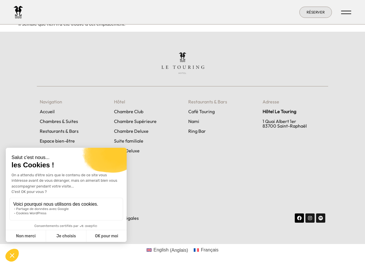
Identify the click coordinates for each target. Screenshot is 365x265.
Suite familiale (128, 141)
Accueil (47, 111)
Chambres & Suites (59, 121)
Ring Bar (197, 131)
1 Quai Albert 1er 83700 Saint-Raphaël (285, 123)
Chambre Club (128, 111)
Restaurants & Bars (59, 131)
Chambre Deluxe (131, 131)
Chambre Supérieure (135, 121)
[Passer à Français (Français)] (206, 250)
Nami (193, 121)
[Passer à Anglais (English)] (167, 250)
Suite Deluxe (127, 151)
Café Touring (201, 111)
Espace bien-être (57, 141)
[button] (315, 12)
